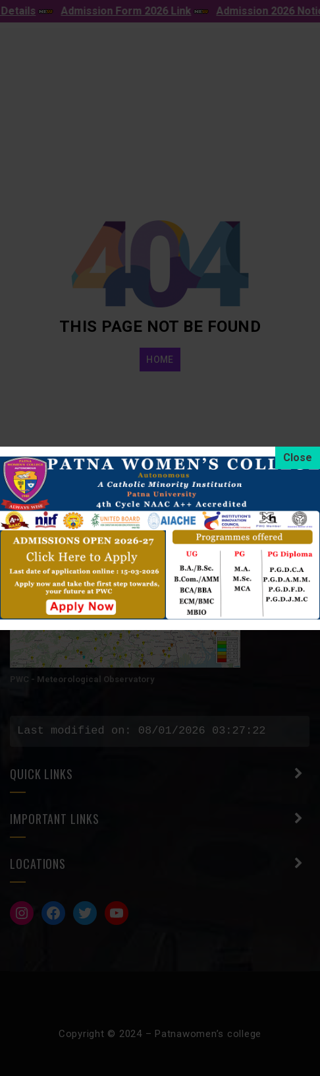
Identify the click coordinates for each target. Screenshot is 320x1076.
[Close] (297, 458)
